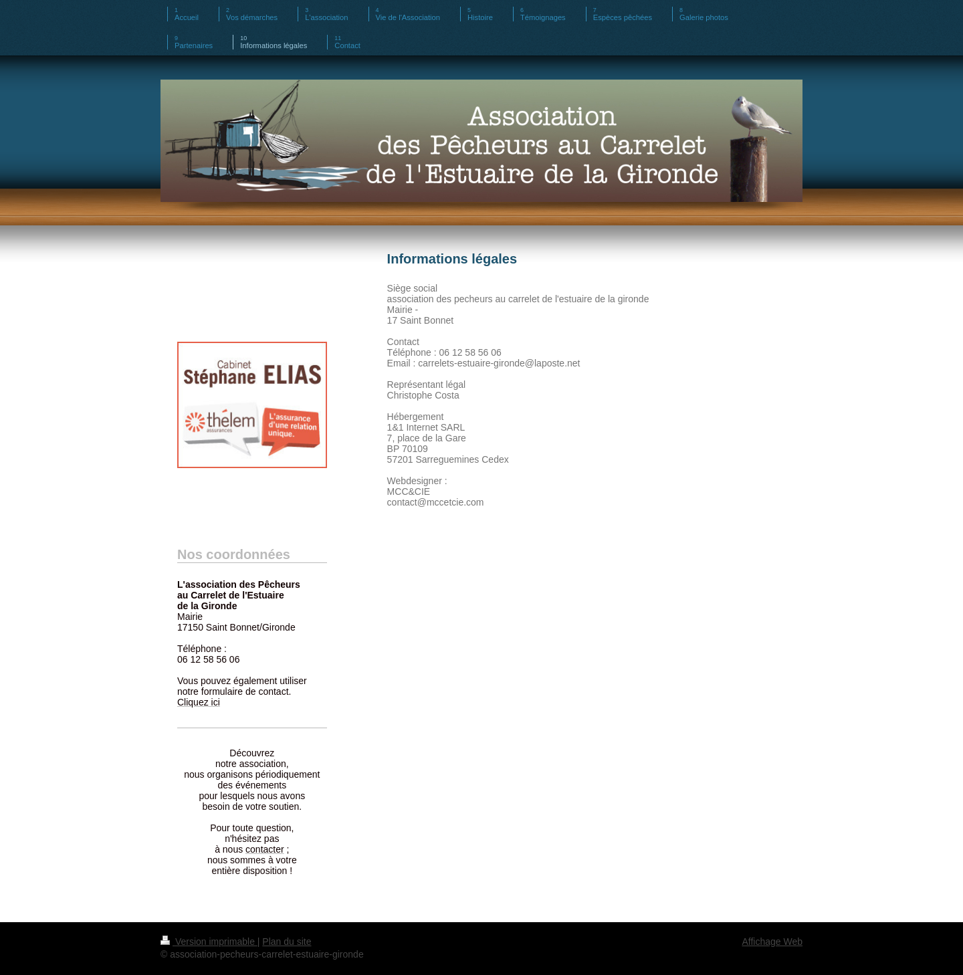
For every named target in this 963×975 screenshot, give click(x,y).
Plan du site (286, 941)
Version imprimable (208, 941)
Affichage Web (772, 941)
